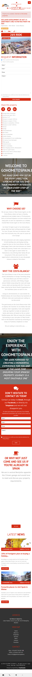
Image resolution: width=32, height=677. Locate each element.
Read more (5, 568)
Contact (16, 640)
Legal (28, 663)
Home (16, 631)
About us (16, 633)
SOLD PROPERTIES (20, 665)
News (16, 638)
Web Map (13, 665)
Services (16, 636)
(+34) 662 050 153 (16, 4)
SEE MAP (16, 526)
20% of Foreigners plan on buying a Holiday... (15, 554)
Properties (16, 634)
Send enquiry (16, 99)
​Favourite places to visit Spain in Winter (14, 588)
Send (16, 442)
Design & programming (12, 667)
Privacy (8, 665)
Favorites (16, 642)
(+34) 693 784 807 (16, 7)
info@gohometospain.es (17, 9)
